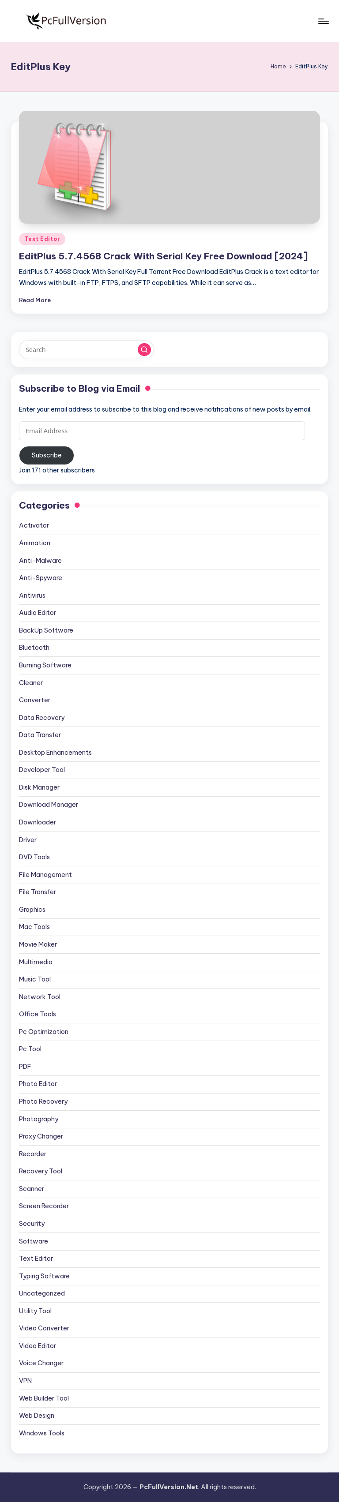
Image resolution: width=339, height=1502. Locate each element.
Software (33, 1241)
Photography (38, 1119)
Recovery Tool (40, 1171)
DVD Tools (34, 857)
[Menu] (323, 21)
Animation (34, 543)
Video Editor (37, 1346)
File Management (45, 875)
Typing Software (44, 1276)
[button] (144, 349)
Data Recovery (41, 718)
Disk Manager (39, 787)
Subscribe (47, 455)
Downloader (37, 822)
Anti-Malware (40, 561)
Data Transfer (40, 735)
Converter (34, 700)
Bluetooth (34, 648)
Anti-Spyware (40, 578)
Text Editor (42, 239)
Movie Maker (38, 944)
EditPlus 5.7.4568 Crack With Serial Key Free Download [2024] (163, 256)
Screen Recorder (44, 1206)
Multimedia (36, 962)
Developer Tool (42, 770)
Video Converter (44, 1328)
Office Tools (37, 1014)
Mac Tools (34, 927)
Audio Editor (37, 613)
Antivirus (32, 595)
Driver (28, 840)
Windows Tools (41, 1433)
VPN (25, 1381)
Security (32, 1224)
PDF (25, 1067)
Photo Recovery (43, 1101)
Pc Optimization (43, 1032)
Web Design (36, 1416)
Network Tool (39, 997)
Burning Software (45, 665)
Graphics (32, 910)
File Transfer (37, 892)
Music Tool (35, 979)
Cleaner (31, 683)
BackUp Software (46, 630)
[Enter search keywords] (86, 349)
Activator (34, 525)
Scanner (31, 1189)
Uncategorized (42, 1293)
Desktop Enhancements (55, 753)
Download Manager (48, 805)
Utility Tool (35, 1311)
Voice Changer (41, 1363)
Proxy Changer (41, 1136)
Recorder (32, 1154)
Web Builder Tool (44, 1398)
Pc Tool (30, 1049)
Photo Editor (38, 1084)
